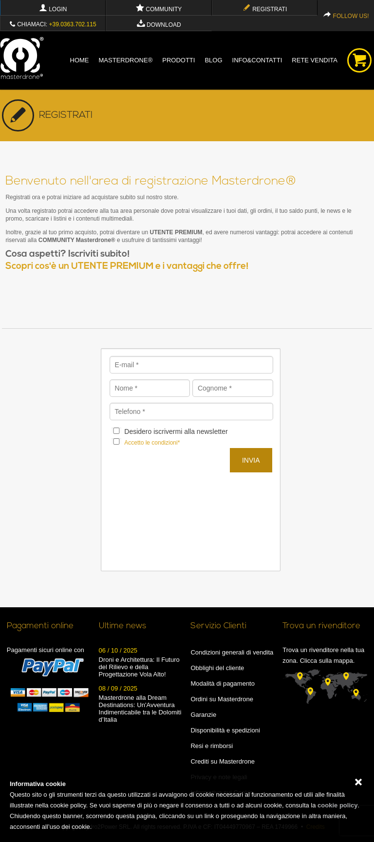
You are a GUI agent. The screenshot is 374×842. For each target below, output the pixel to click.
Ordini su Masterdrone (221, 699)
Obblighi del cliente (217, 668)
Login (53, 9)
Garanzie (203, 714)
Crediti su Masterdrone (222, 761)
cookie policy (337, 805)
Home (79, 60)
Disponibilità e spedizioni (225, 730)
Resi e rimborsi (211, 745)
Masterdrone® (126, 60)
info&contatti (257, 60)
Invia (251, 460)
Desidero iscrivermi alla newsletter (175, 431)
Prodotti (178, 60)
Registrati (265, 9)
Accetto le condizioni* (152, 442)
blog (213, 60)
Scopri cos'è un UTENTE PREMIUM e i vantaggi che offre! (127, 266)
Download (159, 24)
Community (159, 9)
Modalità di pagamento (222, 683)
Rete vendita (314, 60)
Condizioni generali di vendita (231, 652)
